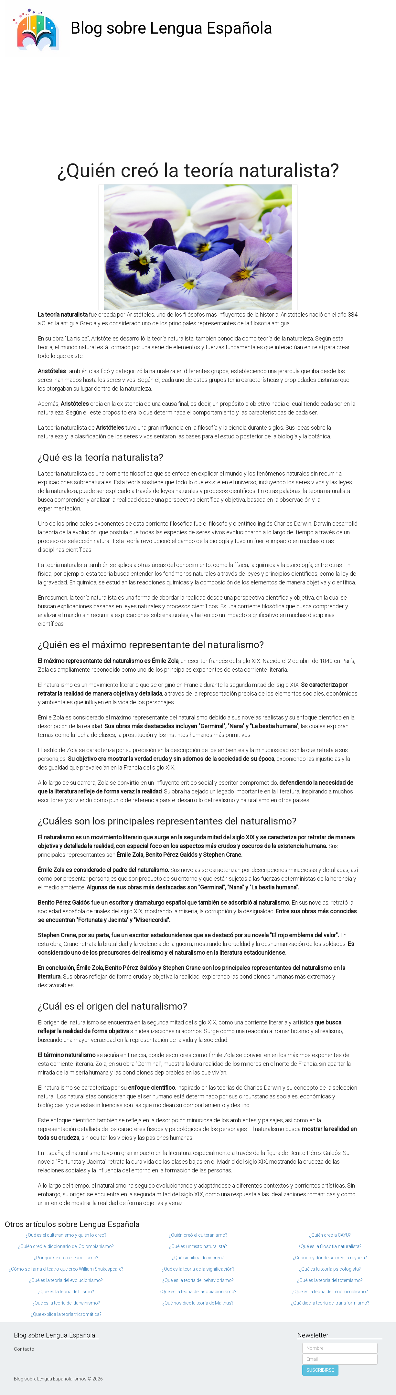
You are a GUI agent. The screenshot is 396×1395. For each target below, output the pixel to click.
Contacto (24, 1349)
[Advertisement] (198, 105)
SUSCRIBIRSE (320, 1370)
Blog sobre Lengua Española (171, 28)
